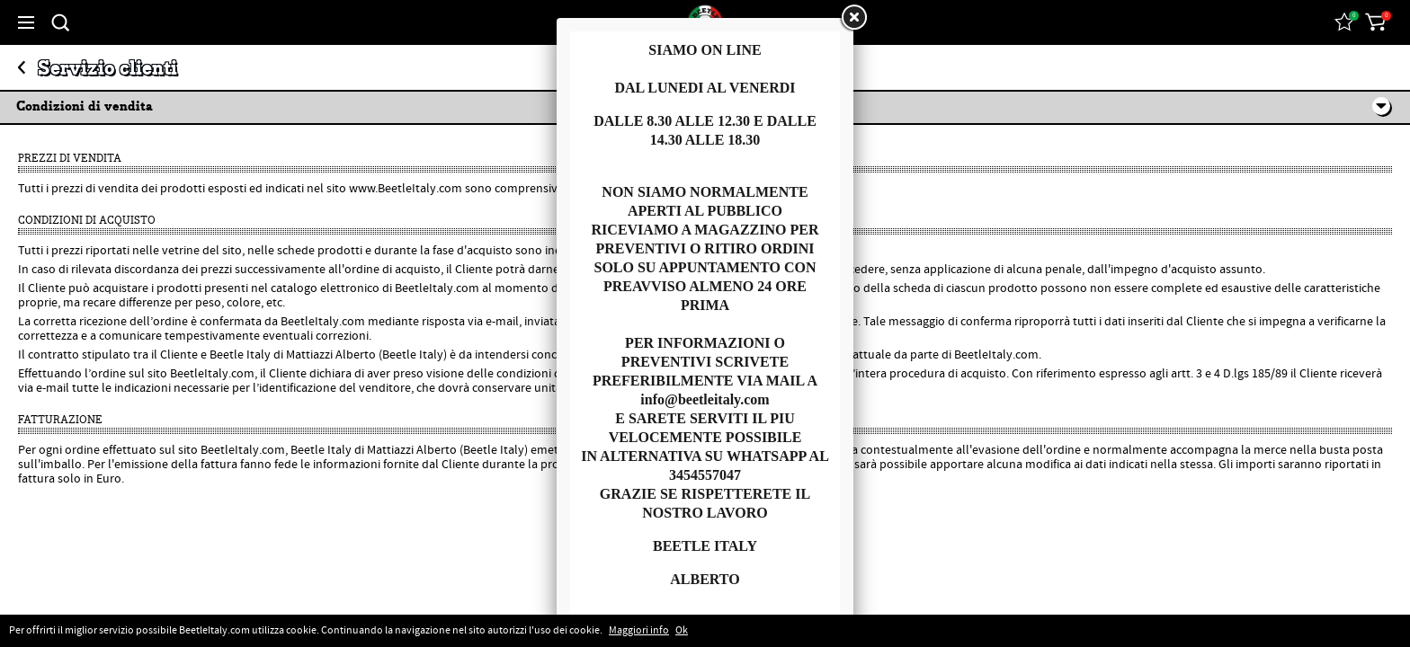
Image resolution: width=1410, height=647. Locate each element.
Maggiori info (639, 631)
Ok (681, 631)
